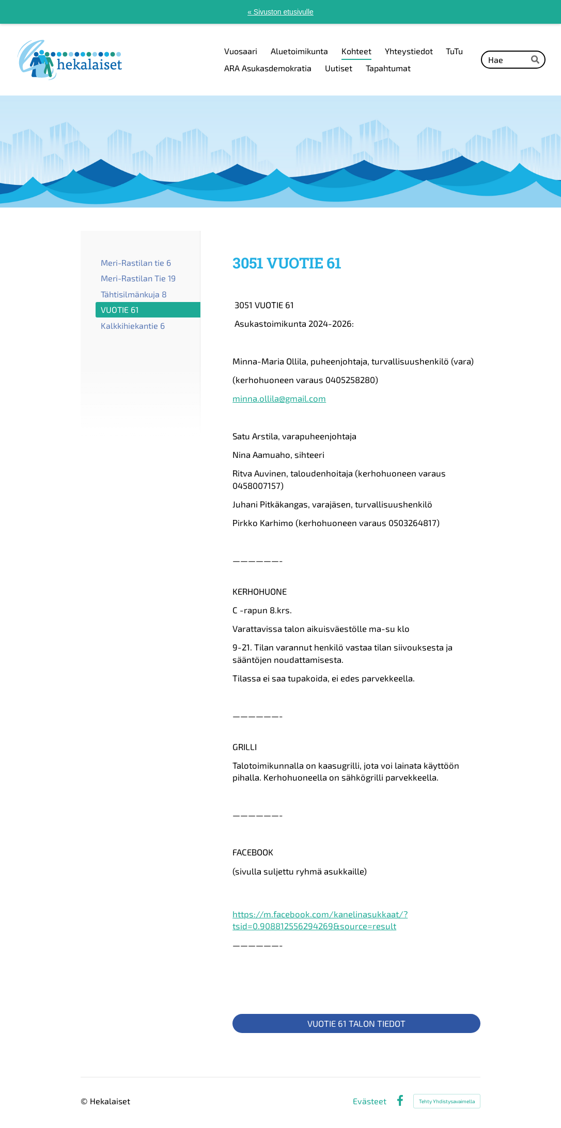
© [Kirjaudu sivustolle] (85, 1101)
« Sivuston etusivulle (280, 12)
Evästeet (369, 1101)
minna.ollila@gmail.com (279, 398)
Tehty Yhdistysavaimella (447, 1101)
